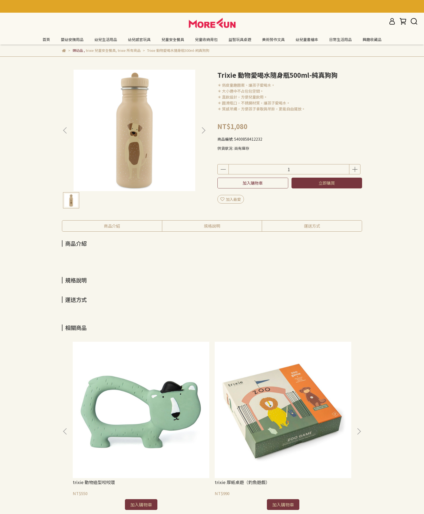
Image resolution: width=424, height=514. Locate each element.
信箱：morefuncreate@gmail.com (93, 490)
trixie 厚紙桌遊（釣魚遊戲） (173, 405)
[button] (203, 130)
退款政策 (69, 465)
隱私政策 (91, 465)
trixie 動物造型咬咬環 (94, 405)
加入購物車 (253, 183)
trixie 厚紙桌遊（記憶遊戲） (319, 405)
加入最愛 (230, 199)
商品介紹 (112, 226)
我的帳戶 (134, 465)
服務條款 (112, 465)
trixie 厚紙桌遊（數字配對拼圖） (246, 408)
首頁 (46, 39)
